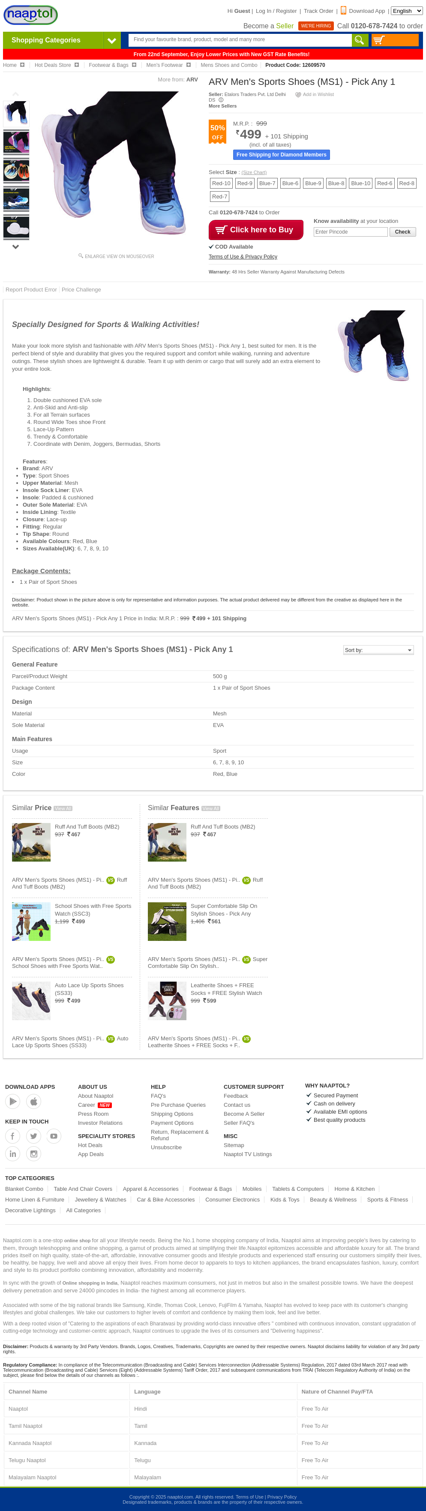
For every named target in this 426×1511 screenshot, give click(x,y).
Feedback (236, 1096)
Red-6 (384, 183)
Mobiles (252, 1189)
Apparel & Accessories (151, 1189)
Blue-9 (313, 183)
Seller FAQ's (239, 1123)
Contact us (237, 1105)
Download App (363, 11)
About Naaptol (95, 1096)
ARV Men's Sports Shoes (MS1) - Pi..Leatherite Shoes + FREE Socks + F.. (199, 1041)
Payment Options (172, 1123)
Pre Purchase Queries (178, 1105)
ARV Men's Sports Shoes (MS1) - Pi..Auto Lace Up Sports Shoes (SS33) (70, 1041)
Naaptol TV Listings (248, 1154)
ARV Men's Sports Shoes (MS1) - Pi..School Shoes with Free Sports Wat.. (63, 962)
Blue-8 (336, 183)
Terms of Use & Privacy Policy (243, 257)
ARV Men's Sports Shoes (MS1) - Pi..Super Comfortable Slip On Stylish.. (207, 962)
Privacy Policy (282, 1496)
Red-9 (244, 183)
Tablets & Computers (298, 1189)
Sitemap (234, 1145)
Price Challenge (81, 289)
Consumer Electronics (232, 1199)
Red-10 (221, 183)
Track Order (318, 11)
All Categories (83, 1210)
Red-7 (219, 196)
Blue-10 (360, 183)
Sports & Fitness (387, 1199)
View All (63, 808)
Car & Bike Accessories (166, 1199)
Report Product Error (31, 289)
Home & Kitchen (354, 1189)
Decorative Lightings (30, 1210)
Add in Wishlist (314, 94)
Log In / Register (276, 11)
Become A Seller (244, 1114)
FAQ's (158, 1096)
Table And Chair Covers (83, 1189)
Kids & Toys (285, 1199)
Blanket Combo (24, 1189)
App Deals (91, 1154)
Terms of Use (250, 1496)
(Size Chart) (254, 172)
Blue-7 (267, 183)
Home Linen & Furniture (34, 1199)
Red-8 (406, 183)
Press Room (93, 1114)
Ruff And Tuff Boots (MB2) (87, 826)
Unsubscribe (166, 1147)
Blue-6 (290, 183)
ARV (192, 79)
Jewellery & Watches (100, 1199)
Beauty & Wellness (333, 1199)
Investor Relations (100, 1123)
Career (95, 1105)
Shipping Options (172, 1114)
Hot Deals (90, 1145)
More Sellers (223, 105)
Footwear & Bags (210, 1189)
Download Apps (30, 1087)
